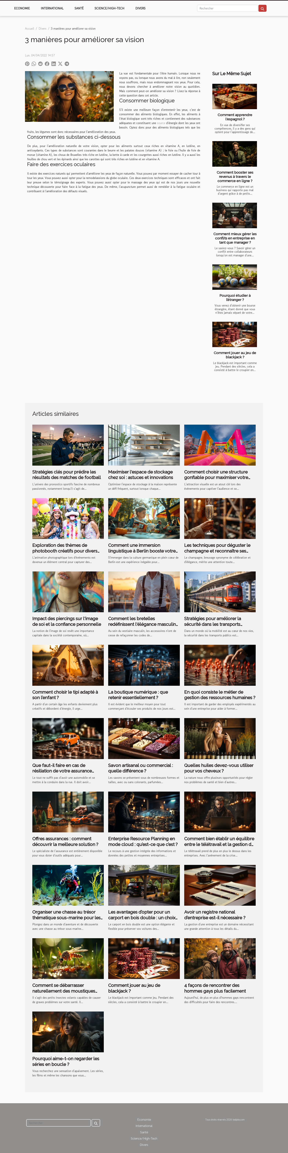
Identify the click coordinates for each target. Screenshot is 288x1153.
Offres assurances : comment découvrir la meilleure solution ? (65, 841)
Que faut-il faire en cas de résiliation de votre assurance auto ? (62, 771)
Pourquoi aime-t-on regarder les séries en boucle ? (65, 1061)
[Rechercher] (227, 8)
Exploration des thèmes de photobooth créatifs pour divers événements (64, 551)
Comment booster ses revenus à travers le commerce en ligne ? (235, 176)
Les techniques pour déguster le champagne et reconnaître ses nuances (217, 551)
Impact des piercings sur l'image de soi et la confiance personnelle (66, 621)
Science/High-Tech (109, 8)
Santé (79, 8)
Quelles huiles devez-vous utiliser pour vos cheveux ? (218, 768)
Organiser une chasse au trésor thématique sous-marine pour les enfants (66, 917)
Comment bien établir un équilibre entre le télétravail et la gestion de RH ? (219, 844)
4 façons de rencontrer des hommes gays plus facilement (215, 988)
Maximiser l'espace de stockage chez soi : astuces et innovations (140, 474)
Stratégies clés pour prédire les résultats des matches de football (66, 474)
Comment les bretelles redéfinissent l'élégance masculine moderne (143, 624)
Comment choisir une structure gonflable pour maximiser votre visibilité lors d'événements (216, 477)
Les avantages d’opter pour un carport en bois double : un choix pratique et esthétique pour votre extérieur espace (142, 920)
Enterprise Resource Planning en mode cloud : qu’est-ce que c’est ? (143, 841)
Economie (22, 8)
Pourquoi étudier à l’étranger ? (235, 297)
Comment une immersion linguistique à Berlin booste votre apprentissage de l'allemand (142, 551)
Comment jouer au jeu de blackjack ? (235, 355)
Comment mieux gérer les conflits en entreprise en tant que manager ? (235, 238)
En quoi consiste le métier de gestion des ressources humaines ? (219, 694)
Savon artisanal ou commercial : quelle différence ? (140, 768)
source (161, 123)
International (52, 8)
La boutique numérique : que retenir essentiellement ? (138, 694)
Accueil (29, 28)
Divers (140, 8)
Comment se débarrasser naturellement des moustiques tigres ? (63, 991)
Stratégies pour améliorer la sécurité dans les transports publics (212, 624)
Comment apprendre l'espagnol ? (235, 117)
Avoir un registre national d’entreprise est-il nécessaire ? (214, 914)
